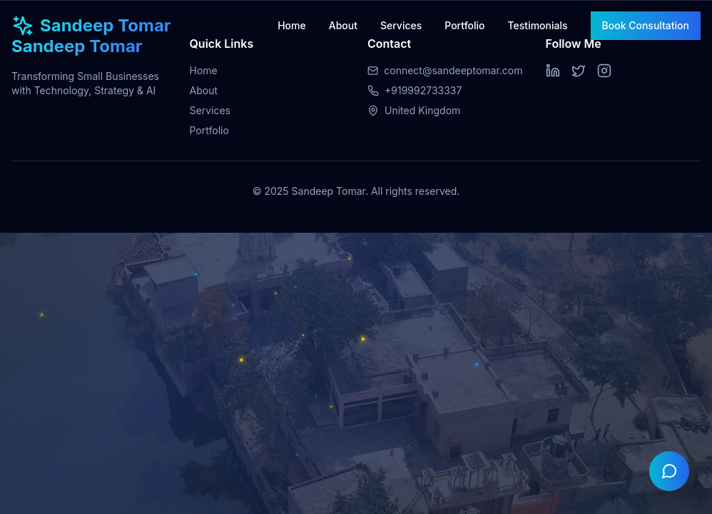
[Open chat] (669, 471)
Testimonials (538, 25)
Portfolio (464, 25)
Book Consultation (645, 25)
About (343, 25)
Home (292, 25)
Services (401, 25)
